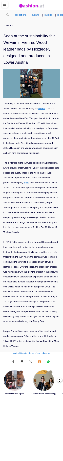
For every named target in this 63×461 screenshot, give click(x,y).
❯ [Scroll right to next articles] (59, 380)
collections (21, 14)
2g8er (26, 182)
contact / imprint (20, 353)
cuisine (48, 14)
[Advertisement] (31, 428)
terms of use (34, 353)
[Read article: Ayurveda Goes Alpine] (14, 380)
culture (35, 14)
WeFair (41, 108)
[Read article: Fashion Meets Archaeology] (43, 380)
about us (46, 353)
